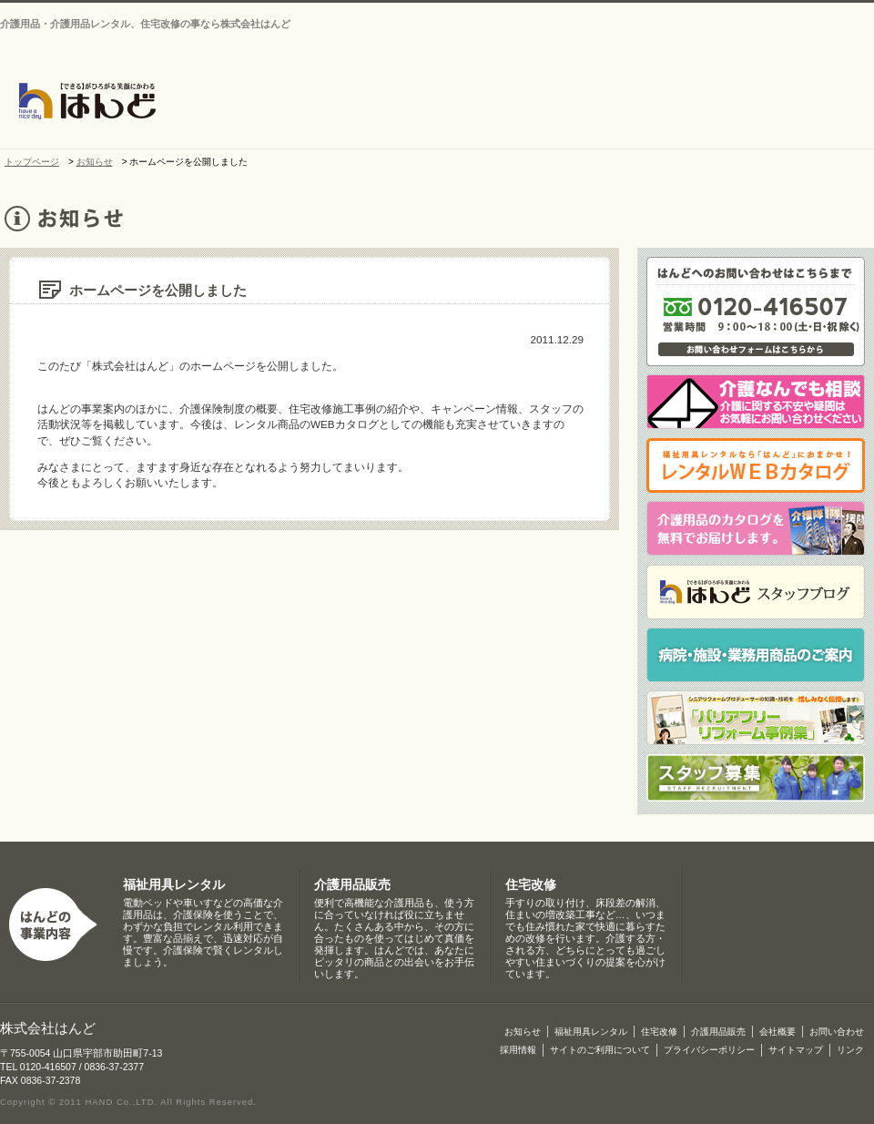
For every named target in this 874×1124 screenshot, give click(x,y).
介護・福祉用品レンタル (545, 102)
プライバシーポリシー (709, 1050)
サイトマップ (810, 10)
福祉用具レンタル (174, 885)
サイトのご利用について (600, 1050)
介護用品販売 (727, 102)
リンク (850, 1050)
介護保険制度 (823, 102)
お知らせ (363, 102)
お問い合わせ (706, 10)
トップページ (286, 102)
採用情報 (518, 1050)
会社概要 (454, 102)
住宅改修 (636, 102)
